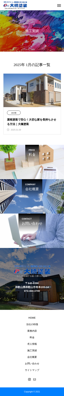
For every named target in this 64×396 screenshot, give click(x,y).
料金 (32, 337)
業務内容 (32, 330)
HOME (32, 317)
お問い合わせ (32, 363)
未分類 (13, 113)
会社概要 (32, 357)
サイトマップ (32, 370)
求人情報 (32, 344)
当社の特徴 (32, 324)
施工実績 (32, 350)
